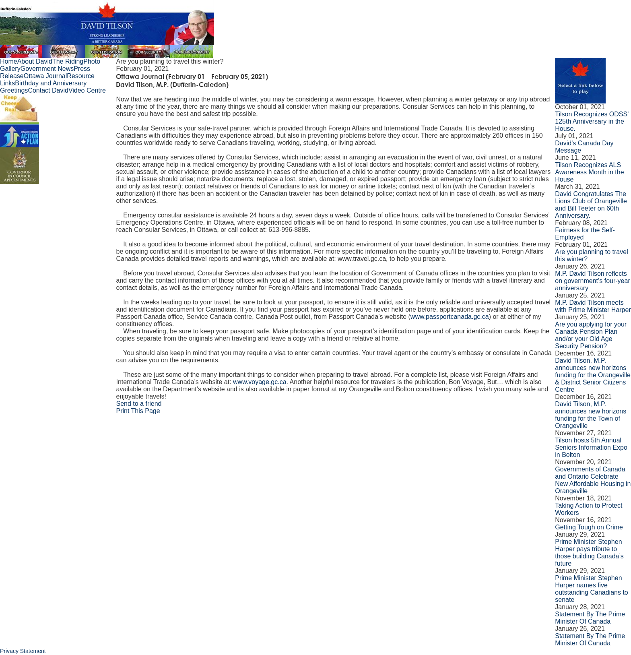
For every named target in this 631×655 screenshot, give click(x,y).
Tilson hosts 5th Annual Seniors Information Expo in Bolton (591, 447)
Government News (47, 68)
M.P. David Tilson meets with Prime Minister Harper (593, 306)
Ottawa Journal (45, 75)
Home (8, 61)
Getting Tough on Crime (589, 527)
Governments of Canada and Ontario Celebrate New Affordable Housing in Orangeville (593, 480)
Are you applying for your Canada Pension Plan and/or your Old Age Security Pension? (591, 335)
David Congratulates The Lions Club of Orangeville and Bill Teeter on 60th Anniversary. (591, 204)
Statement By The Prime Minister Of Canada (590, 618)
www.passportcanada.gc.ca (449, 316)
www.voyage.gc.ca (260, 381)
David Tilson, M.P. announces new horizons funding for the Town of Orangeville (590, 415)
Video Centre (87, 90)
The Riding (67, 61)
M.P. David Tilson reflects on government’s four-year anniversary (592, 280)
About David (34, 61)
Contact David (48, 90)
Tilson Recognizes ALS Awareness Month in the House (589, 172)
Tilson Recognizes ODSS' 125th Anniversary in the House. (592, 121)
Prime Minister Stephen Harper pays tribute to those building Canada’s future (589, 552)
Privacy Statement (23, 651)
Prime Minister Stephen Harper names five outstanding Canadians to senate (591, 588)
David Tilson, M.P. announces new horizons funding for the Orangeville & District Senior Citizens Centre (593, 375)
